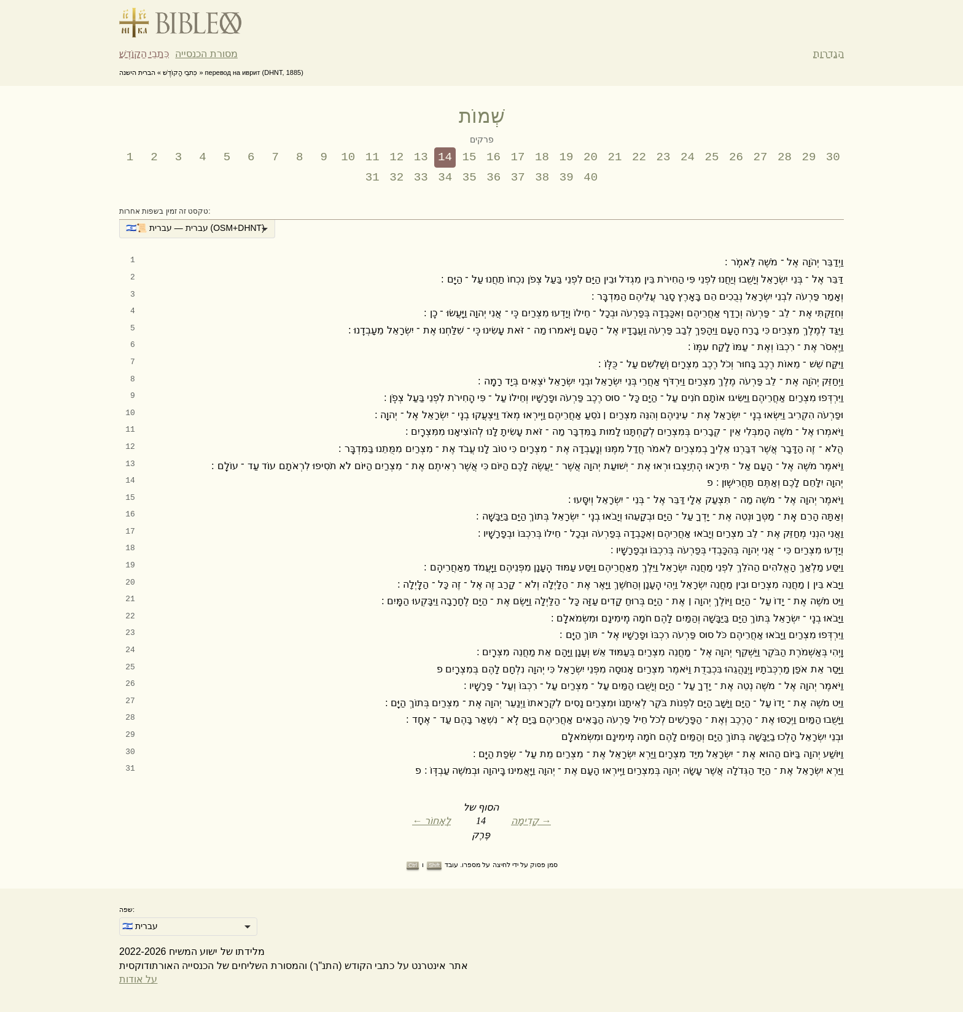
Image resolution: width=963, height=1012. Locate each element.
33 (421, 177)
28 (785, 157)
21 (615, 157)
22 (639, 157)
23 (663, 157)
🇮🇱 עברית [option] (140, 926)
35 (469, 177)
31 (372, 177)
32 (396, 177)
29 (808, 157)
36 (493, 177)
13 (421, 157)
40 (590, 177)
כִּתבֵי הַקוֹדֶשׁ (144, 54)
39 (566, 177)
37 (518, 177)
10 (348, 157)
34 (445, 177)
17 (518, 157)
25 (711, 157)
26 (736, 157)
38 (542, 177)
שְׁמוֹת (482, 116)
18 (542, 157)
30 (833, 157)
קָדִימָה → (531, 820)
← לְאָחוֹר (431, 820)
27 (760, 157)
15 (469, 157)
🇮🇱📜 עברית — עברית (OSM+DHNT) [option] (195, 228)
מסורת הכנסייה (206, 54)
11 (372, 157)
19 (566, 157)
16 (493, 157)
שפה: (127, 909)
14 (445, 157)
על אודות (138, 979)
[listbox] (197, 229)
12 (396, 157)
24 (687, 157)
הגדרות (828, 54)
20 (590, 157)
